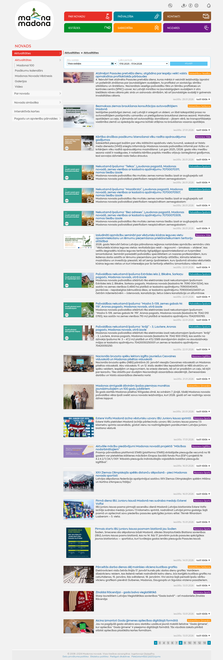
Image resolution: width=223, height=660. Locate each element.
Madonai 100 (25, 65)
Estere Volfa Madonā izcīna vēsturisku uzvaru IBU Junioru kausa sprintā (143, 418)
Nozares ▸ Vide (203, 137)
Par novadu (22, 93)
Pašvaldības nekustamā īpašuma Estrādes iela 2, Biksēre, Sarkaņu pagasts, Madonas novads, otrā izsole (139, 275)
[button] (209, 5)
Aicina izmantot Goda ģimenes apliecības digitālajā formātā (137, 620)
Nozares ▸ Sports (202, 418)
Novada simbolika (26, 102)
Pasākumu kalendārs (29, 70)
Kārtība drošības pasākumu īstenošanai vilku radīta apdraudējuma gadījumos (141, 138)
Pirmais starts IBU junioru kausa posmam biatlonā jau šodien (135, 529)
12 (199, 643)
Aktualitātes (22, 53)
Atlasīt (189, 64)
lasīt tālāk (202, 99)
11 (195, 643)
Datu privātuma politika (76, 656)
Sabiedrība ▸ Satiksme (199, 106)
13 (204, 643)
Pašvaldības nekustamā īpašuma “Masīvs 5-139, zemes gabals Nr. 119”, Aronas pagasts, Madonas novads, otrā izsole (139, 305)
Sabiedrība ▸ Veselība (199, 73)
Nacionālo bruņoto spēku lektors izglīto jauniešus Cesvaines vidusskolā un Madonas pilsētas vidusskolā (136, 357)
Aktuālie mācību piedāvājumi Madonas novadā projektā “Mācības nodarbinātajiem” (141, 448)
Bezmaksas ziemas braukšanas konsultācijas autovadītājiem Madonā (137, 107)
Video (19, 87)
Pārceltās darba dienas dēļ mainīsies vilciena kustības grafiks (136, 567)
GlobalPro (149, 653)
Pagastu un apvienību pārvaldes (36, 118)
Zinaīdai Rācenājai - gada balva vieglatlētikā (126, 592)
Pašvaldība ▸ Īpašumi (199, 166)
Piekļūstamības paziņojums (146, 656)
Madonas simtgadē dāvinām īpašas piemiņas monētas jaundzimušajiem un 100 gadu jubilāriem (133, 387)
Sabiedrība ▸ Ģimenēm (199, 386)
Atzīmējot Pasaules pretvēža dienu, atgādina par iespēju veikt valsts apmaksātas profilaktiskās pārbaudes (141, 75)
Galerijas (21, 81)
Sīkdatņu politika (99, 656)
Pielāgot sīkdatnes (120, 656)
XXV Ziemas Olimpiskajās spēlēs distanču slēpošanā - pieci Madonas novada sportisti (141, 474)
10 (189, 643)
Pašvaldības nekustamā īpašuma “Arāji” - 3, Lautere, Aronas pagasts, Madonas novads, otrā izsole (136, 328)
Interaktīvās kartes (26, 111)
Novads (23, 46)
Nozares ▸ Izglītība (201, 356)
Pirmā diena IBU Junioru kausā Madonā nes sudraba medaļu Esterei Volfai (141, 502)
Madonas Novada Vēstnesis (33, 76)
